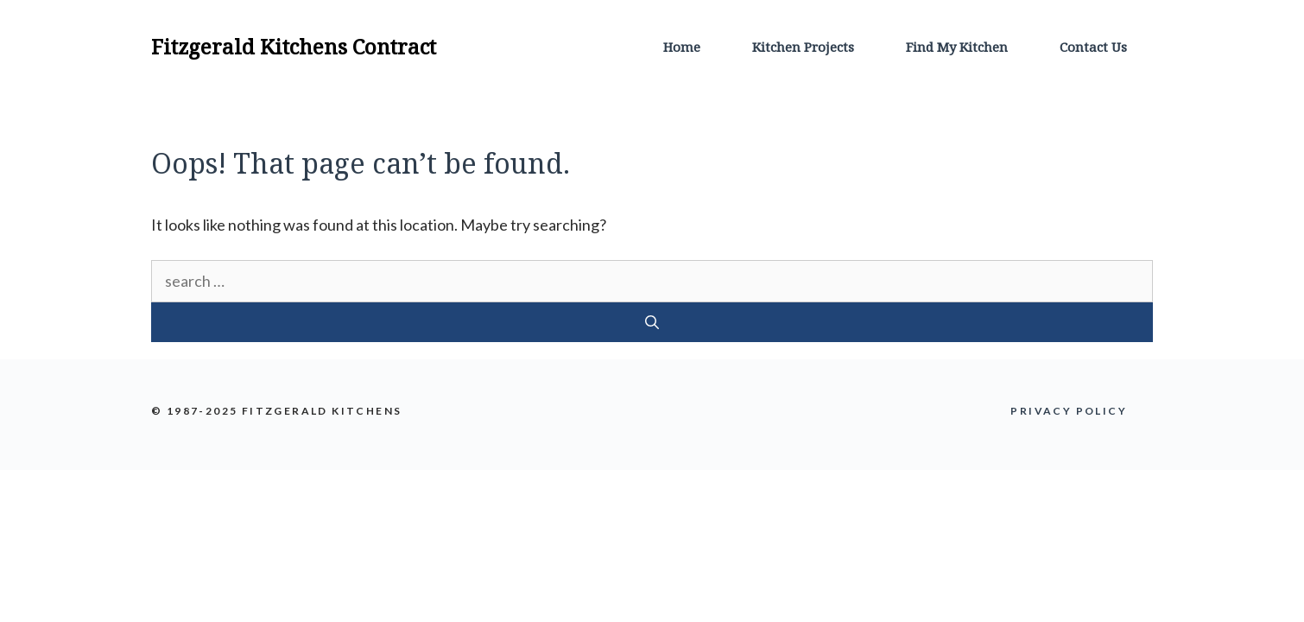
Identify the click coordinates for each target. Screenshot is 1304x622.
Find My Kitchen (957, 46)
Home (681, 46)
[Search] (652, 322)
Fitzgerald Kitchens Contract (293, 46)
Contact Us (1093, 46)
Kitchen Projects (803, 46)
